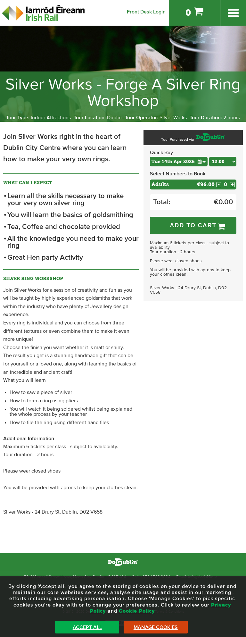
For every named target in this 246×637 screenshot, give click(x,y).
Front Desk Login (146, 11)
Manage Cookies (156, 627)
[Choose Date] (179, 161)
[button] (202, 161)
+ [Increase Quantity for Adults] (232, 184)
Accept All (87, 627)
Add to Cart (193, 225)
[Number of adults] (225, 184)
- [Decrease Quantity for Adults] (219, 184)
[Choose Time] (222, 161)
